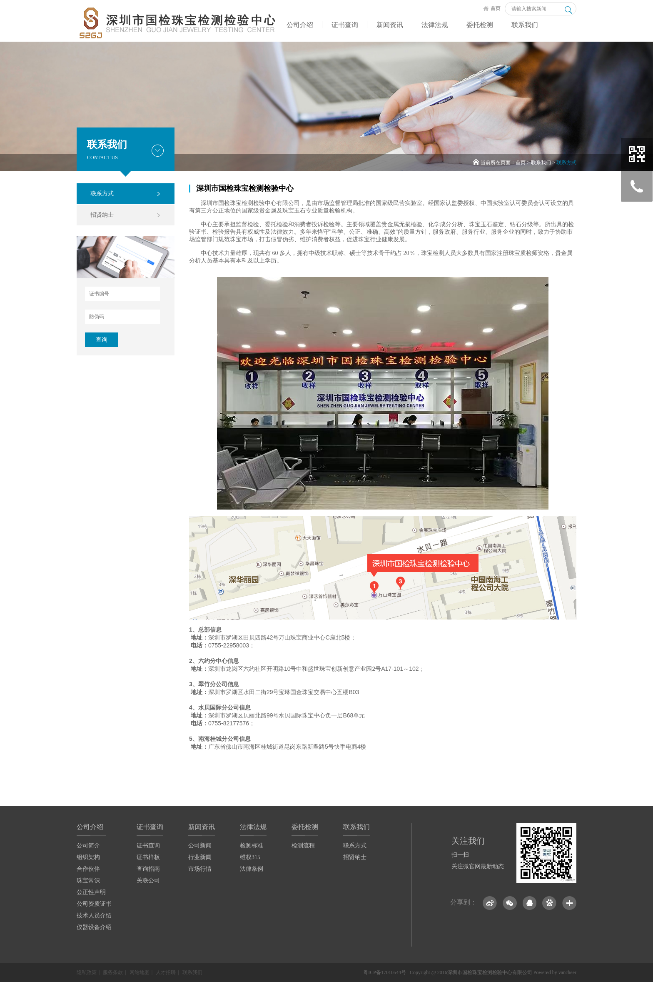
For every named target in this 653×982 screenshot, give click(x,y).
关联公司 (148, 880)
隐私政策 (87, 972)
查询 (101, 340)
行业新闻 (200, 857)
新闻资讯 (389, 24)
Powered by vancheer (554, 972)
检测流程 (303, 845)
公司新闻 (200, 845)
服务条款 (113, 972)
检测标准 (251, 845)
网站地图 (140, 972)
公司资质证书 (94, 904)
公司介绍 (300, 24)
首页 (492, 8)
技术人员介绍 (94, 915)
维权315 (250, 857)
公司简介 (88, 845)
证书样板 (148, 857)
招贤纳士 (102, 215)
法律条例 (251, 869)
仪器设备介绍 (94, 927)
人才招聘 (166, 972)
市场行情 (200, 869)
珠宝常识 (88, 880)
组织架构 (88, 857)
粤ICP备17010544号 (384, 972)
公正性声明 (91, 892)
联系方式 (566, 162)
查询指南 (148, 869)
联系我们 (524, 24)
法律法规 (434, 24)
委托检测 (479, 24)
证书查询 (344, 24)
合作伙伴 (88, 869)
